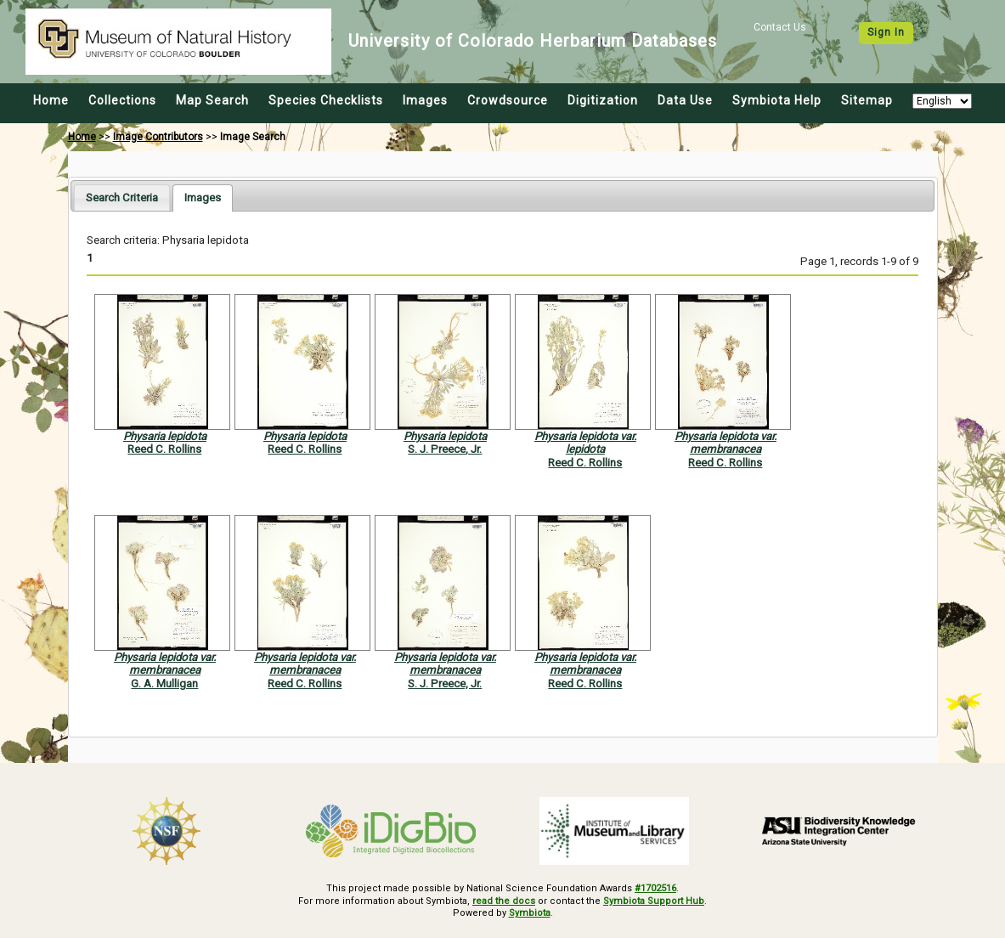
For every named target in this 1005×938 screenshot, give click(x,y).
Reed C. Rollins (164, 449)
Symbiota (529, 912)
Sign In (886, 32)
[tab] (122, 197)
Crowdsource (507, 100)
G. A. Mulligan (164, 683)
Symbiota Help (777, 100)
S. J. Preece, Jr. (445, 449)
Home (51, 100)
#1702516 (655, 888)
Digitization (602, 100)
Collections (122, 100)
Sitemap (867, 100)
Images (425, 100)
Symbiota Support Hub (653, 901)
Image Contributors (158, 137)
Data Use (685, 100)
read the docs (503, 901)
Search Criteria (122, 197)
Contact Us (780, 27)
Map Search (212, 100)
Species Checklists (325, 100)
